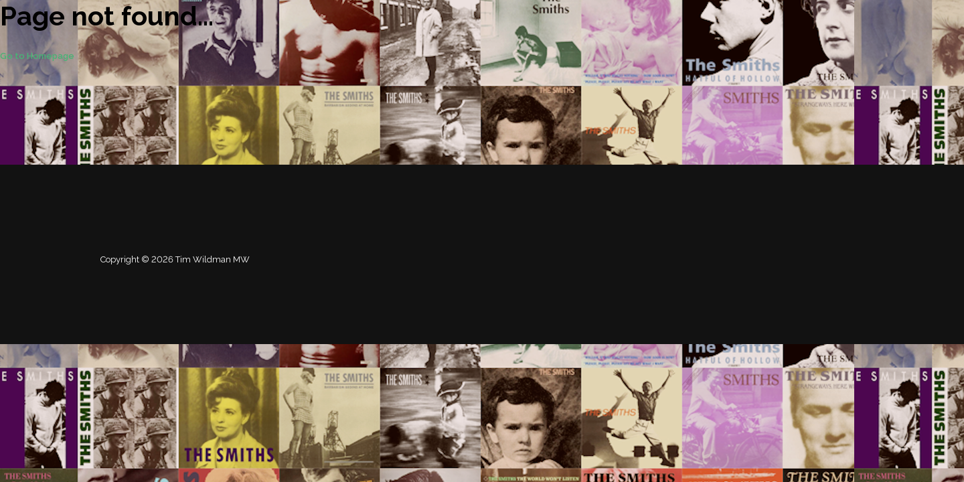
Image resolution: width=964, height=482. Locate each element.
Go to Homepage (37, 56)
